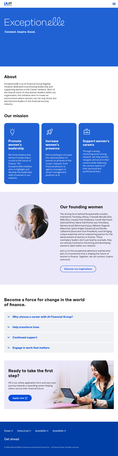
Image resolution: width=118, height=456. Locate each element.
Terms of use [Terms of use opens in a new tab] (23, 430)
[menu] (114, 4)
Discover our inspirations (78, 268)
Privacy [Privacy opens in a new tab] (7, 430)
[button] (59, 317)
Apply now (20, 397)
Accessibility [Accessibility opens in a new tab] (40, 430)
